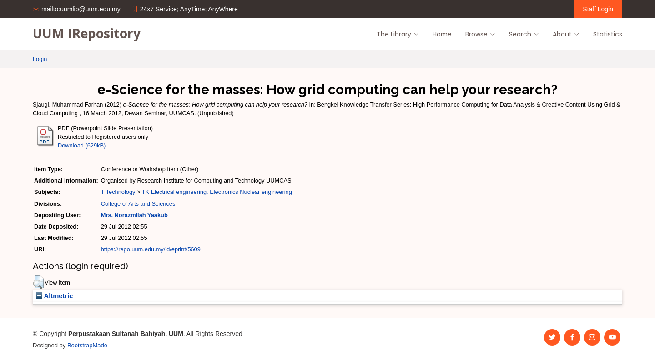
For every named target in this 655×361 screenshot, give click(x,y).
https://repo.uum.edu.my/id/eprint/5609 (151, 249)
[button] (38, 282)
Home (442, 34)
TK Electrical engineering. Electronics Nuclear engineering (217, 191)
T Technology (118, 191)
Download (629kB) (82, 145)
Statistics (607, 34)
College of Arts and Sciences (138, 203)
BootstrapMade (87, 345)
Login (40, 59)
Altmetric (54, 296)
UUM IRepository (87, 33)
